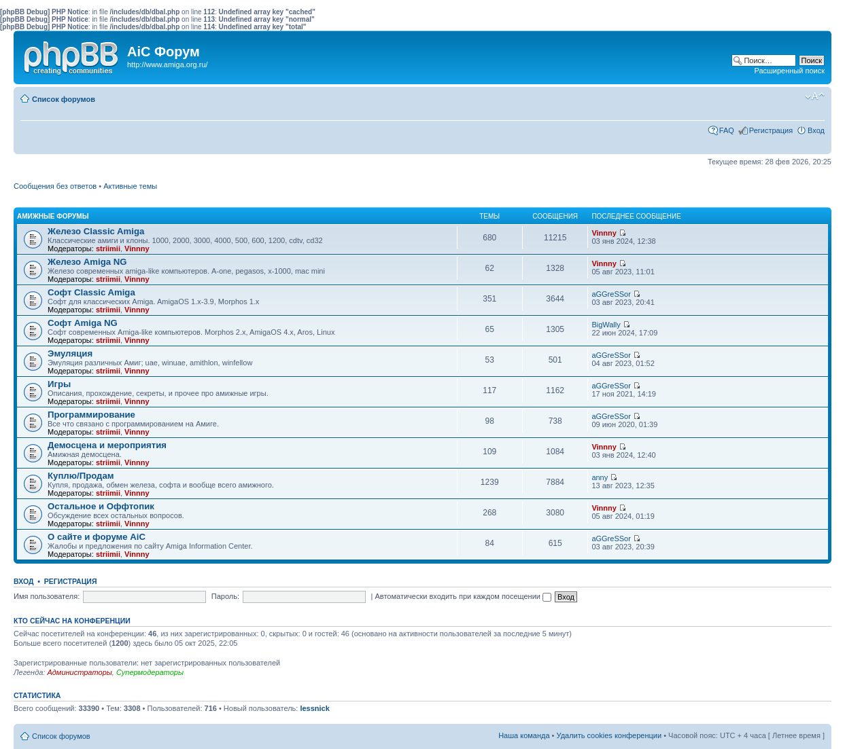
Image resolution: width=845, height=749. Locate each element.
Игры (59, 384)
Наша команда (523, 735)
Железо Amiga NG (87, 262)
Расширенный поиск (789, 71)
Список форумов (63, 99)
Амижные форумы (52, 216)
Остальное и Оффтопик (101, 506)
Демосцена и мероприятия (107, 445)
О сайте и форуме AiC (96, 537)
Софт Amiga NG (83, 323)
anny (599, 477)
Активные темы (130, 186)
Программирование (91, 414)
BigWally (605, 325)
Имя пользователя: (47, 596)
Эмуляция (70, 353)
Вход (816, 130)
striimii (108, 248)
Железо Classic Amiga (96, 231)
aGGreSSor (610, 294)
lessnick (314, 708)
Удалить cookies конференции (609, 735)
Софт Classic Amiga (91, 292)
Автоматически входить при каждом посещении (463, 596)
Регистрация (771, 130)
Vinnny (136, 248)
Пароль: (225, 596)
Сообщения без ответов (55, 186)
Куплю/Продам (81, 476)
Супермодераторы (150, 672)
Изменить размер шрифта (815, 96)
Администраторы (79, 672)
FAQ (726, 130)
